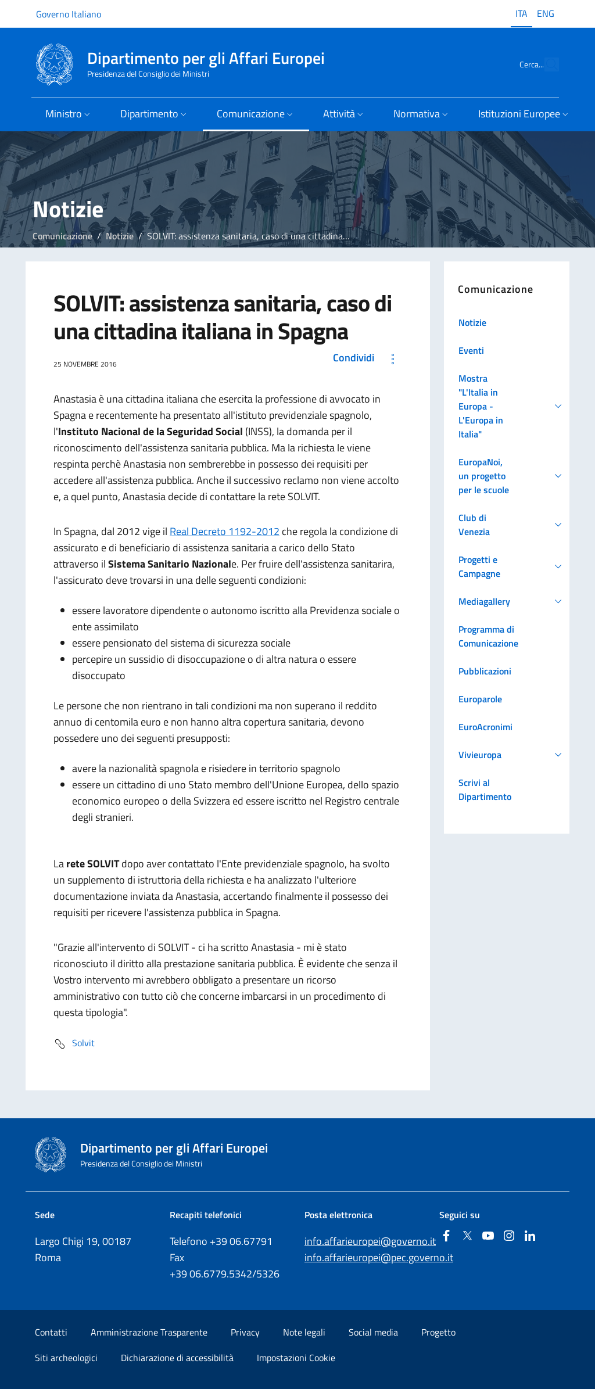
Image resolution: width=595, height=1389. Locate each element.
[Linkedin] (530, 1236)
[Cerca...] (545, 64)
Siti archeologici (66, 1358)
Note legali (304, 1332)
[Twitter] (467, 1236)
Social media (373, 1332)
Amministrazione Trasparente (149, 1332)
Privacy (245, 1332)
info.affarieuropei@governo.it (370, 1241)
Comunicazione (62, 236)
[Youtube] (488, 1236)
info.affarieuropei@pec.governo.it (378, 1257)
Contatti (51, 1332)
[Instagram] (509, 1236)
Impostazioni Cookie (296, 1358)
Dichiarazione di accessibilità (177, 1358)
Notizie (120, 236)
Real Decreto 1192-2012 (224, 531)
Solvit (74, 1044)
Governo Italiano (68, 14)
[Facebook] (446, 1236)
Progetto (438, 1332)
